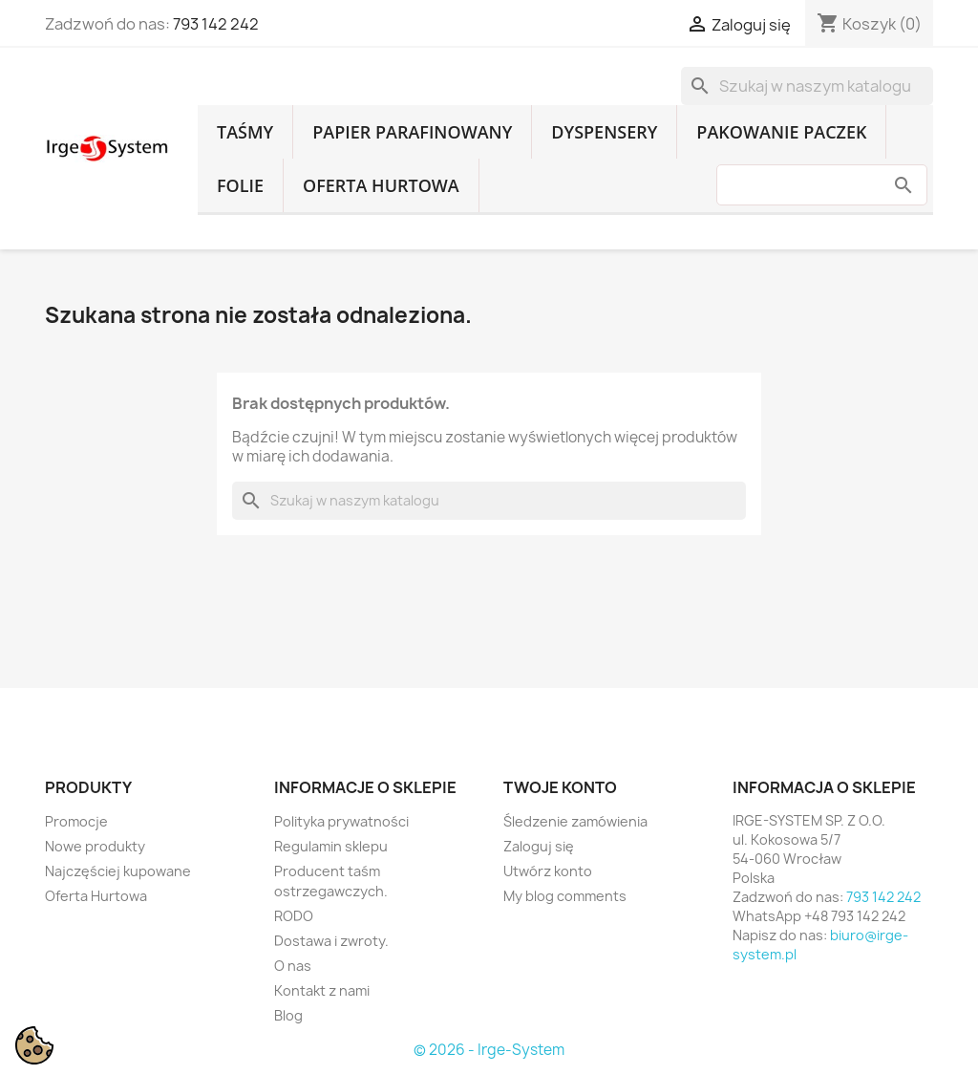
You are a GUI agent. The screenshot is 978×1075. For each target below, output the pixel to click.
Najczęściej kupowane (118, 871)
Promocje (76, 821)
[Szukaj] (807, 86)
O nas (292, 966)
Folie (240, 185)
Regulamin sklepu (331, 846)
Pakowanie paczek (781, 131)
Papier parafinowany (412, 131)
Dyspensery (604, 131)
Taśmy (245, 131)
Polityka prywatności (341, 821)
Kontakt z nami (322, 990)
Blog (288, 1015)
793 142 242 (216, 23)
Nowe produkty (95, 846)
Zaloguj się (538, 846)
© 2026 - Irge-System (489, 1050)
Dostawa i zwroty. (331, 941)
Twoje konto (560, 787)
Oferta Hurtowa (381, 185)
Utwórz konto (547, 871)
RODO (293, 916)
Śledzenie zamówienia (575, 821)
